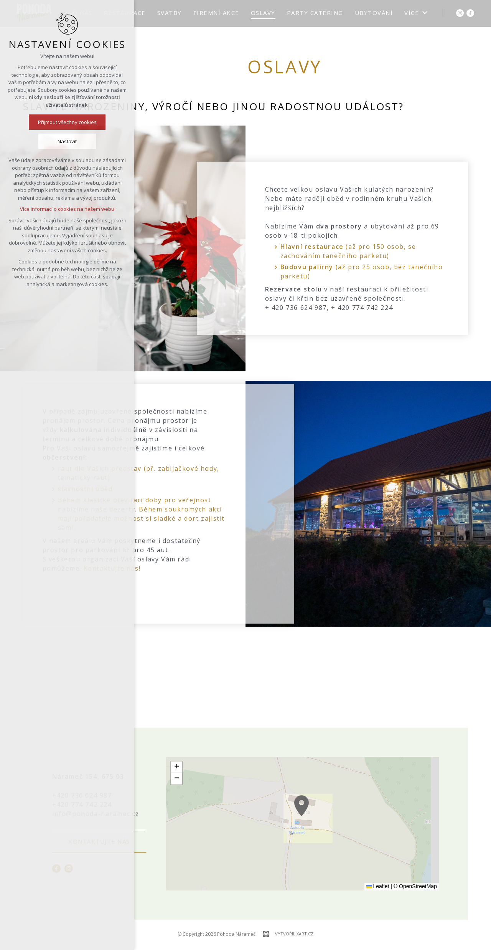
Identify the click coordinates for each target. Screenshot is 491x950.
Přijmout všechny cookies (64, 122)
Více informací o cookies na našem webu (65, 208)
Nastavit (64, 141)
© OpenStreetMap (415, 886)
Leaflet (377, 886)
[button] (315, 817)
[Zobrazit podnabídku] (424, 13)
